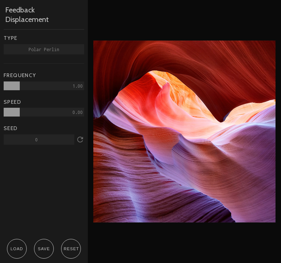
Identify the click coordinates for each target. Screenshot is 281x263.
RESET (71, 249)
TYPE (11, 38)
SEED (11, 128)
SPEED (12, 102)
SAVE (44, 249)
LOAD (17, 249)
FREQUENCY (20, 75)
